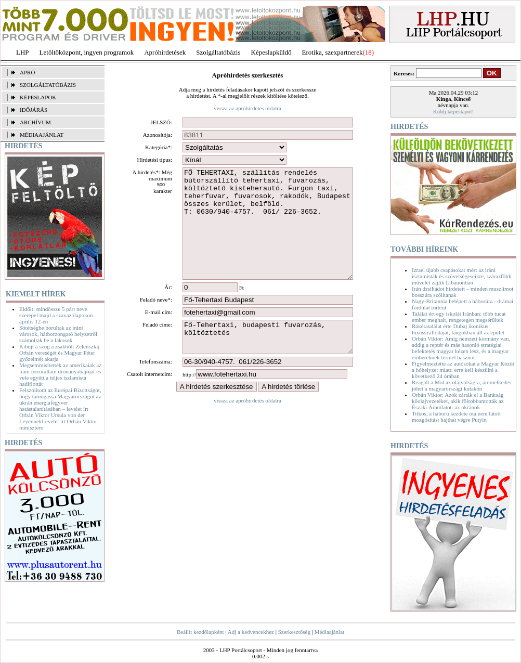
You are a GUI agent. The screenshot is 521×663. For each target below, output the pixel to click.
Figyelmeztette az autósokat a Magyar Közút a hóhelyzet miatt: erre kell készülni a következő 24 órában (463, 369)
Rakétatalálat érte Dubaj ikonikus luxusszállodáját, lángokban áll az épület (458, 329)
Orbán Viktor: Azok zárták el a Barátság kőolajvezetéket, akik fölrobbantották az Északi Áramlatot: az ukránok (458, 401)
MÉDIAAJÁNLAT (41, 135)
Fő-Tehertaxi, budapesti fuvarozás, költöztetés (268, 362)
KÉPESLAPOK (38, 97)
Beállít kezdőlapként (200, 632)
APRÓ (27, 72)
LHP (22, 52)
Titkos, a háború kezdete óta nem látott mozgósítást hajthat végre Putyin (456, 416)
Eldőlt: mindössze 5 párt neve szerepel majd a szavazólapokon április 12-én (56, 315)
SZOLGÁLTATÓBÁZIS (48, 85)
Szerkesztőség (294, 632)
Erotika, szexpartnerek (332, 52)
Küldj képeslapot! (453, 111)
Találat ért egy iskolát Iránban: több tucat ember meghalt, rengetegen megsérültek (459, 316)
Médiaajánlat (329, 632)
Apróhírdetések (165, 52)
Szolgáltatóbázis (218, 52)
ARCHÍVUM (35, 122)
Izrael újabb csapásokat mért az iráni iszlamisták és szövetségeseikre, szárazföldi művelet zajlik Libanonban (462, 276)
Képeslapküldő (271, 52)
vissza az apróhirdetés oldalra (247, 108)
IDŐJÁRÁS (33, 110)
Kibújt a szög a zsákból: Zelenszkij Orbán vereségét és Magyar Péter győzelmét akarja (59, 352)
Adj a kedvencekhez (251, 632)
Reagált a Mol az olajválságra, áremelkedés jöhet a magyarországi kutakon (461, 385)
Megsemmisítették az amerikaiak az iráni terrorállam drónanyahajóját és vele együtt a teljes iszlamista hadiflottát (60, 374)
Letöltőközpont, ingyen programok (87, 52)
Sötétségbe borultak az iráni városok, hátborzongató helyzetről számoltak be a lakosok (58, 333)
